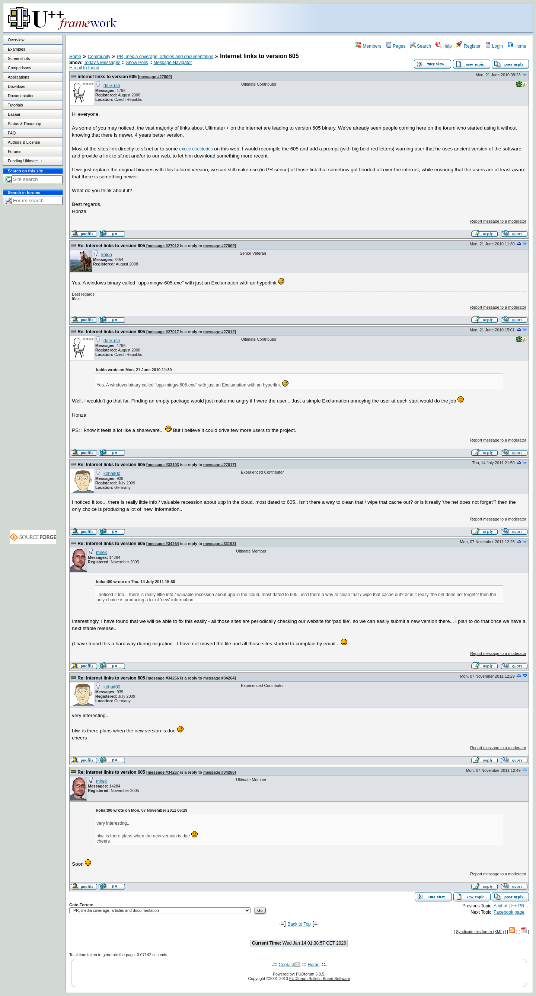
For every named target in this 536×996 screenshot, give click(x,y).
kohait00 (111, 473)
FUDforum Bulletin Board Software (319, 978)
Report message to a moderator (498, 221)
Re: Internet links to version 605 (111, 245)
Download (16, 86)
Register (468, 46)
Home (516, 46)
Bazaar (14, 114)
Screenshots (19, 58)
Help (444, 46)
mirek (101, 552)
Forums (14, 151)
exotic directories (196, 149)
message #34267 (163, 772)
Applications (18, 77)
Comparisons (19, 68)
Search (420, 46)
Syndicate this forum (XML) (480, 931)
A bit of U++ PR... (511, 906)
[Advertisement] (439, 17)
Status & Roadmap (24, 123)
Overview (16, 40)
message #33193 (163, 464)
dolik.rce (111, 85)
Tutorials (15, 105)
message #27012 (163, 246)
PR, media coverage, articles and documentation (165, 56)
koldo (106, 254)
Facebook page (509, 912)
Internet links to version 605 (107, 76)
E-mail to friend (84, 67)
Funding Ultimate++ (25, 161)
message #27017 (163, 332)
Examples (16, 49)
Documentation (21, 95)
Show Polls (137, 62)
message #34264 (163, 543)
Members (368, 46)
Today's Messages (102, 62)
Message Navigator (172, 62)
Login (494, 46)
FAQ (12, 133)
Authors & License (24, 142)
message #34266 (163, 678)
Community (99, 56)
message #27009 (154, 76)
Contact (286, 964)
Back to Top (298, 924)
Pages (395, 46)
